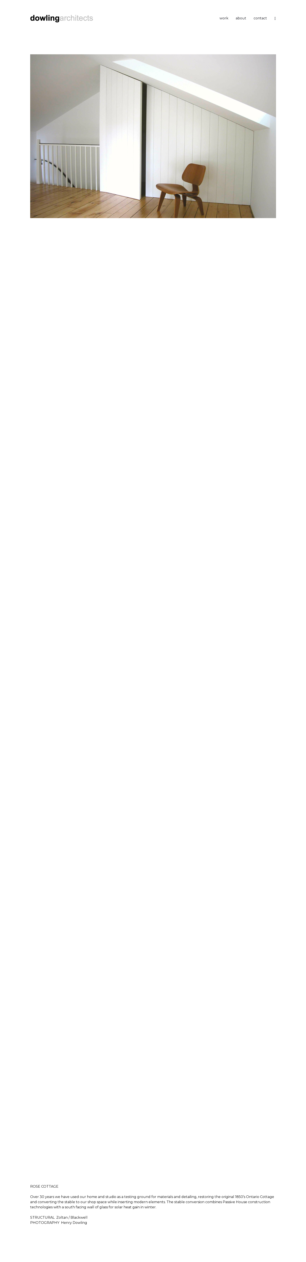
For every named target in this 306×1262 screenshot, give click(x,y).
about (241, 18)
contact (260, 18)
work (224, 18)
